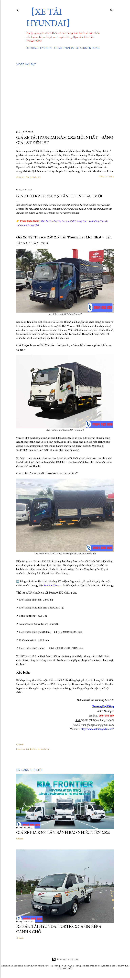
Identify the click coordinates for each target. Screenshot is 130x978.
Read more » (106, 176)
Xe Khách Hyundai (39, 48)
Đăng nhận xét (33, 177)
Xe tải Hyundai (64, 48)
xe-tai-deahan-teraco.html (36, 749)
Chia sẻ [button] (19, 177)
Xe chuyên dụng (88, 48)
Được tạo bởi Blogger (65, 959)
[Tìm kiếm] (112, 9)
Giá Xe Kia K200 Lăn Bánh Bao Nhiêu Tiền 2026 (63, 832)
